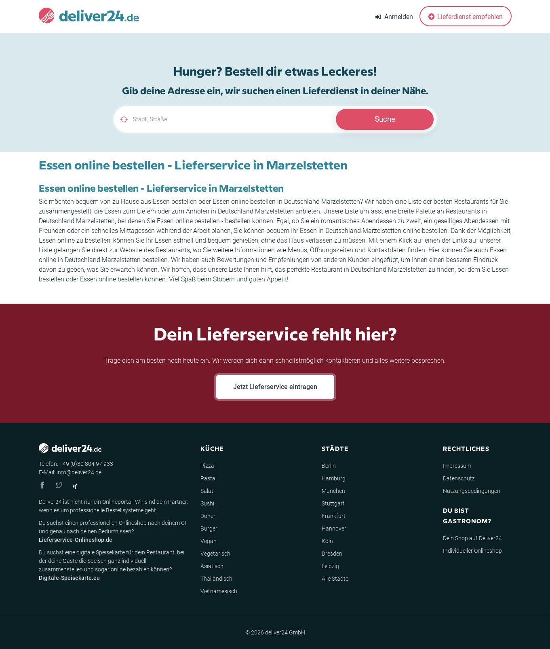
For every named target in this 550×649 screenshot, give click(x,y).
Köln (327, 541)
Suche (385, 119)
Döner (207, 516)
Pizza (207, 466)
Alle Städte (335, 578)
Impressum (457, 466)
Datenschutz (459, 478)
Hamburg (334, 478)
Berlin (329, 466)
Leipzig (330, 566)
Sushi (207, 503)
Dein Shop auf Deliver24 (472, 538)
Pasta (207, 478)
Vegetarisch (215, 553)
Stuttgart (333, 503)
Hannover (334, 528)
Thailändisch (216, 578)
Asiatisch (211, 566)
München (333, 491)
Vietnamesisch (218, 591)
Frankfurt (334, 516)
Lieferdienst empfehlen (465, 17)
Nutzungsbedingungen (471, 491)
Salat (206, 491)
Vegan (208, 541)
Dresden (332, 553)
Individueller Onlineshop (472, 551)
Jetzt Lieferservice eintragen (275, 387)
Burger (208, 528)
